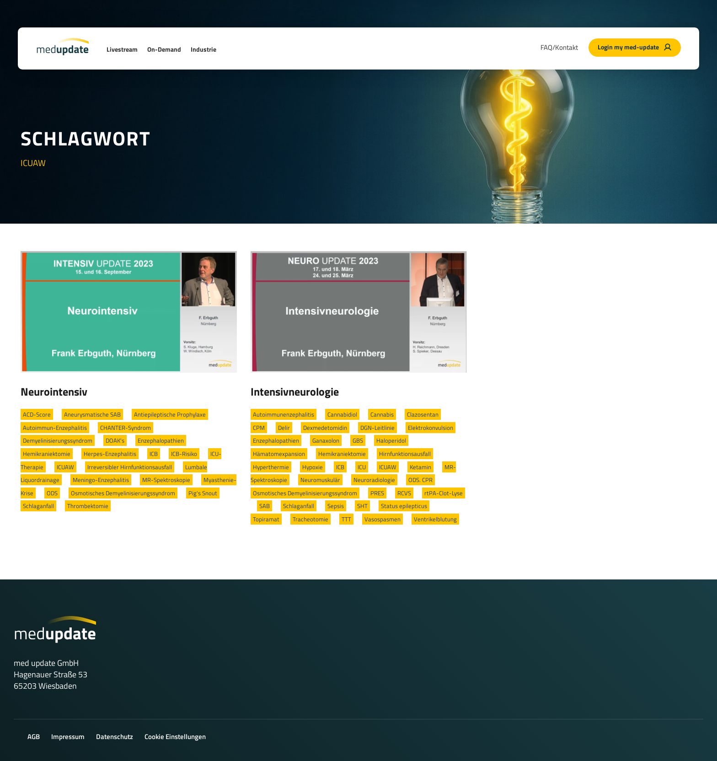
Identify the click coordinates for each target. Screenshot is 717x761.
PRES (377, 493)
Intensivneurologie (295, 391)
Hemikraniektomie (46, 453)
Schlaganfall (38, 505)
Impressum (68, 736)
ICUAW (65, 467)
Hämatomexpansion (279, 453)
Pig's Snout (202, 493)
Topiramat (266, 519)
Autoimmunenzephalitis (283, 414)
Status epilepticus (404, 505)
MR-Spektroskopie (166, 479)
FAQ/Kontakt (559, 47)
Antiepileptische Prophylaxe (170, 414)
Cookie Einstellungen (175, 736)
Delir (284, 427)
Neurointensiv (54, 391)
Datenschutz (114, 736)
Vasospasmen (382, 519)
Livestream (122, 49)
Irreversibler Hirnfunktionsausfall (129, 467)
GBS (358, 440)
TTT (346, 519)
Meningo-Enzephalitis (101, 479)
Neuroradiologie (374, 479)
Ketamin (420, 467)
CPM (259, 427)
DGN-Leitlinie (377, 427)
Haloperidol (391, 440)
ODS (52, 493)
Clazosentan (423, 414)
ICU (362, 467)
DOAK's (115, 440)
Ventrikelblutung (435, 519)
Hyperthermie (271, 467)
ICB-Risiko (184, 453)
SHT (362, 505)
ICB (154, 453)
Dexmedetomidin (325, 427)
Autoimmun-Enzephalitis (55, 427)
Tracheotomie (310, 519)
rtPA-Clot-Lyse (443, 493)
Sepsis (335, 505)
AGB (33, 736)
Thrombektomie (87, 505)
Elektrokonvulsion (430, 427)
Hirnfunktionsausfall (405, 453)
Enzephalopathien (161, 440)
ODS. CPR (420, 479)
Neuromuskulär (320, 479)
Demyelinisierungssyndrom (57, 440)
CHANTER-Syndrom (125, 427)
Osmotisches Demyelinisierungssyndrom (123, 493)
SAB (264, 505)
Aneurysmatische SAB (92, 414)
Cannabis (382, 414)
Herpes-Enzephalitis (110, 453)
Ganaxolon (325, 440)
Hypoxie (312, 467)
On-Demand (164, 49)
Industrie (203, 49)
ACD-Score (37, 414)
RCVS (404, 493)
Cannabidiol (342, 414)
